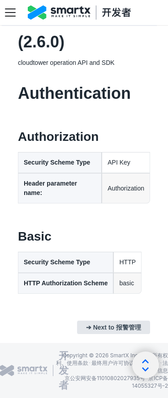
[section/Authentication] (13, 93)
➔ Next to (113, 327)
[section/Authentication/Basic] (13, 236)
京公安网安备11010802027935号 (105, 378)
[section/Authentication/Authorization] (13, 137)
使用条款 (77, 363)
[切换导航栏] (10, 12)
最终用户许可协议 (112, 363)
